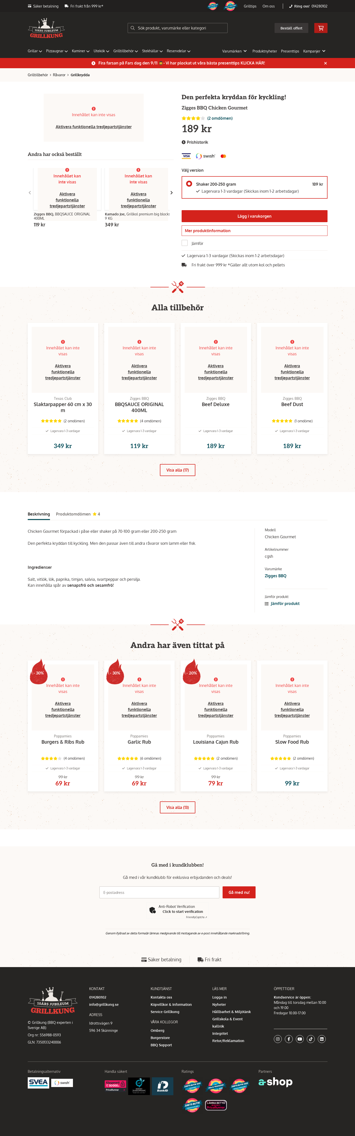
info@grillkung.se (104, 1004)
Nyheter (219, 1004)
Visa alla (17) (177, 479)
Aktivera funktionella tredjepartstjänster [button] (94, 126)
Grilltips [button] (250, 6)
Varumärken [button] (234, 51)
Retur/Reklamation (228, 1041)
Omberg (157, 1030)
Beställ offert (291, 28)
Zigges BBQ (276, 584)
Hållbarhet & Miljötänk (231, 1012)
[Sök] (178, 28)
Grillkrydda (80, 75)
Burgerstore (160, 1038)
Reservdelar (179, 51)
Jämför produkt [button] (282, 612)
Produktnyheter (265, 51)
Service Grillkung (165, 1012)
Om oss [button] (269, 6)
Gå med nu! (239, 892)
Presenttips (290, 51)
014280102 (320, 6)
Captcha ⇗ (196, 917)
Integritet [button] (220, 1033)
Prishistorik (195, 142)
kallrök (218, 1026)
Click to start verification (183, 911)
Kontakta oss (161, 997)
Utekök (101, 51)
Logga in (219, 997)
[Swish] (62, 1083)
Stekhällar (152, 51)
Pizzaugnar (57, 51)
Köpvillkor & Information (171, 1004)
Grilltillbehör (125, 51)
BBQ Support (161, 1045)
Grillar (35, 51)
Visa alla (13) (177, 824)
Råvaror (59, 75)
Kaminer (81, 51)
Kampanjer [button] (314, 51)
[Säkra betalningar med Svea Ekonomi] (38, 1083)
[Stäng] (326, 63)
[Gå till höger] (172, 193)
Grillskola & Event (227, 1019)
